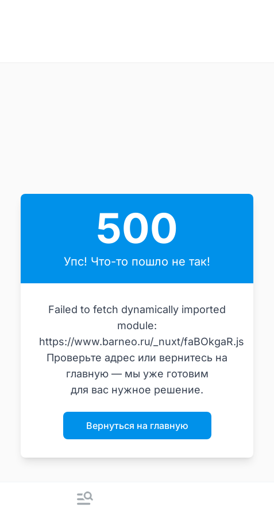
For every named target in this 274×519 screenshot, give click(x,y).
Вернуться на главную (137, 425)
